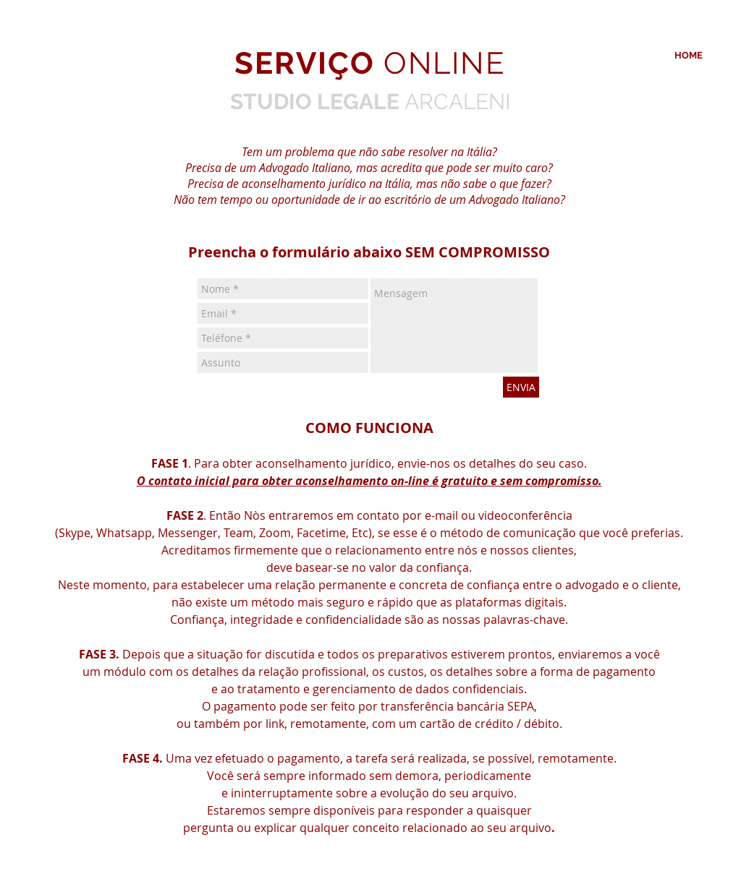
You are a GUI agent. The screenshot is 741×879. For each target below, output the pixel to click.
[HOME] (688, 56)
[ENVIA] (521, 387)
